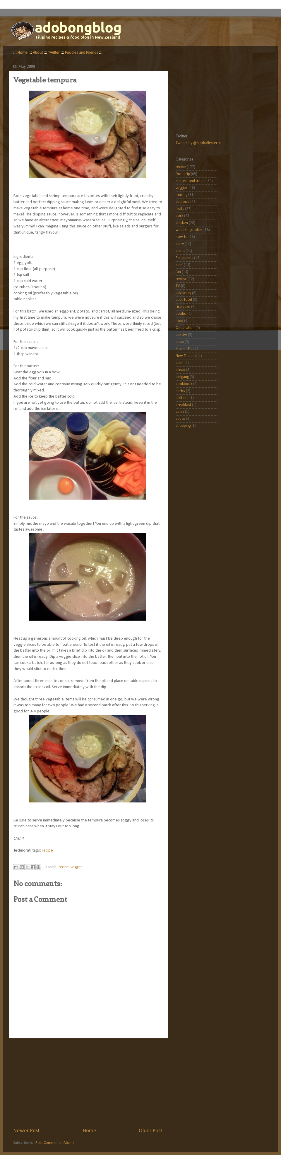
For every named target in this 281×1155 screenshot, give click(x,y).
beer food (184, 300)
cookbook (184, 384)
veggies (77, 867)
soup (180, 342)
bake (180, 363)
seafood (182, 202)
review (181, 279)
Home (23, 53)
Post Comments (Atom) (54, 1143)
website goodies (189, 230)
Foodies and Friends (81, 53)
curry (180, 412)
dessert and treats (190, 181)
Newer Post (26, 1131)
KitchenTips (185, 349)
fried (179, 321)
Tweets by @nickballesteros (199, 143)
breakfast (183, 405)
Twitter (54, 53)
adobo (181, 314)
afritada (182, 398)
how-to (182, 237)
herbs (180, 391)
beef (179, 265)
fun (178, 272)
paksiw (181, 335)
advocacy (183, 293)
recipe (47, 850)
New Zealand (186, 356)
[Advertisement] (88, 1082)
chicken (182, 223)
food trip (183, 174)
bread (180, 370)
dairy (180, 244)
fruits (180, 209)
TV (178, 286)
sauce (180, 419)
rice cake (183, 307)
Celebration (185, 328)
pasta (180, 251)
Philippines (184, 258)
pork (179, 216)
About (38, 53)
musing (181, 195)
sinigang (182, 377)
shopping (183, 426)
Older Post (150, 1131)
